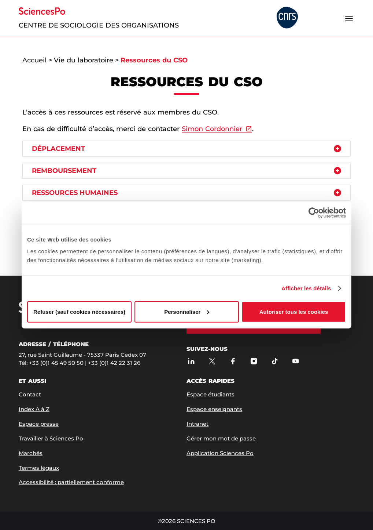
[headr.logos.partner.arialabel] (287, 18)
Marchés (31, 453)
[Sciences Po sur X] (212, 361)
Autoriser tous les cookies (293, 311)
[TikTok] (274, 361)
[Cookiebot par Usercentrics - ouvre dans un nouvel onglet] (314, 212)
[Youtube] (295, 361)
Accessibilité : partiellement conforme (71, 482)
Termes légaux (39, 467)
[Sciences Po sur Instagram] (253, 361)
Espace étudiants (210, 394)
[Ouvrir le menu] (348, 18)
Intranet (197, 423)
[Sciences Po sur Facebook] (232, 361)
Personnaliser (186, 311)
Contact (30, 394)
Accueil (34, 60)
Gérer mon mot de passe (221, 438)
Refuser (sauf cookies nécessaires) (79, 311)
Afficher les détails (306, 288)
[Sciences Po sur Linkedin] (191, 361)
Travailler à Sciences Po (51, 438)
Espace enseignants (214, 409)
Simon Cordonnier (212, 129)
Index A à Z (34, 409)
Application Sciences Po (220, 453)
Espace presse (39, 423)
